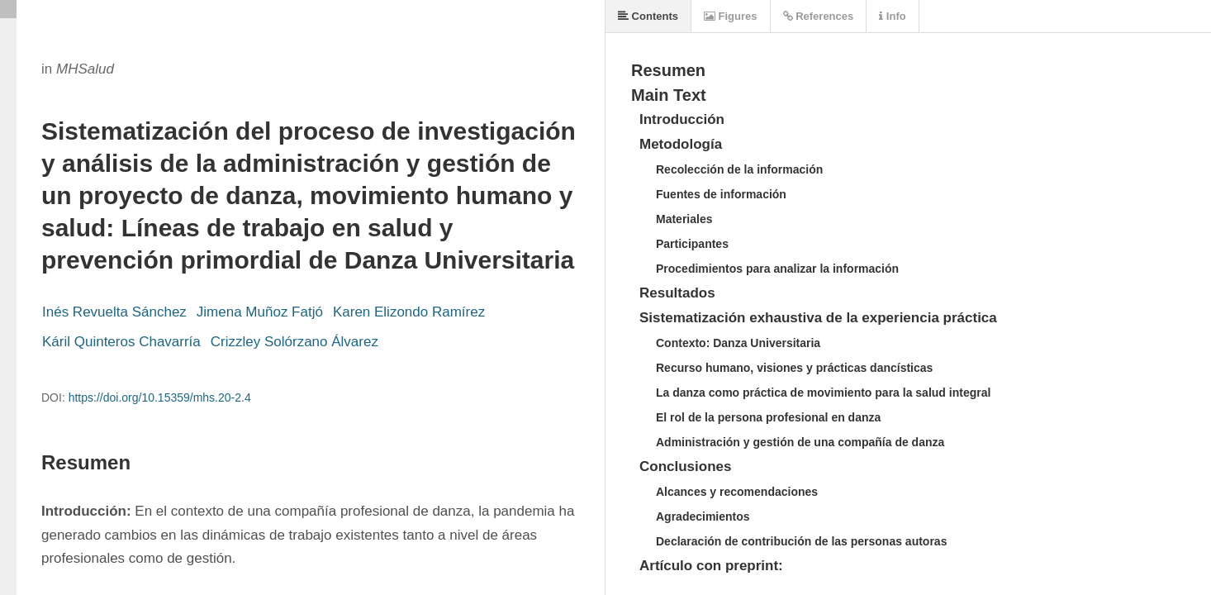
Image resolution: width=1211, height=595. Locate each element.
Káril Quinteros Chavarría (121, 342)
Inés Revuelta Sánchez (114, 312)
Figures (730, 16)
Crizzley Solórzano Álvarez (294, 342)
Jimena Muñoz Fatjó (260, 312)
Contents (648, 16)
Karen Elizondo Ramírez (409, 312)
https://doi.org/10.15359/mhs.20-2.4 (160, 397)
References (818, 16)
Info (892, 16)
